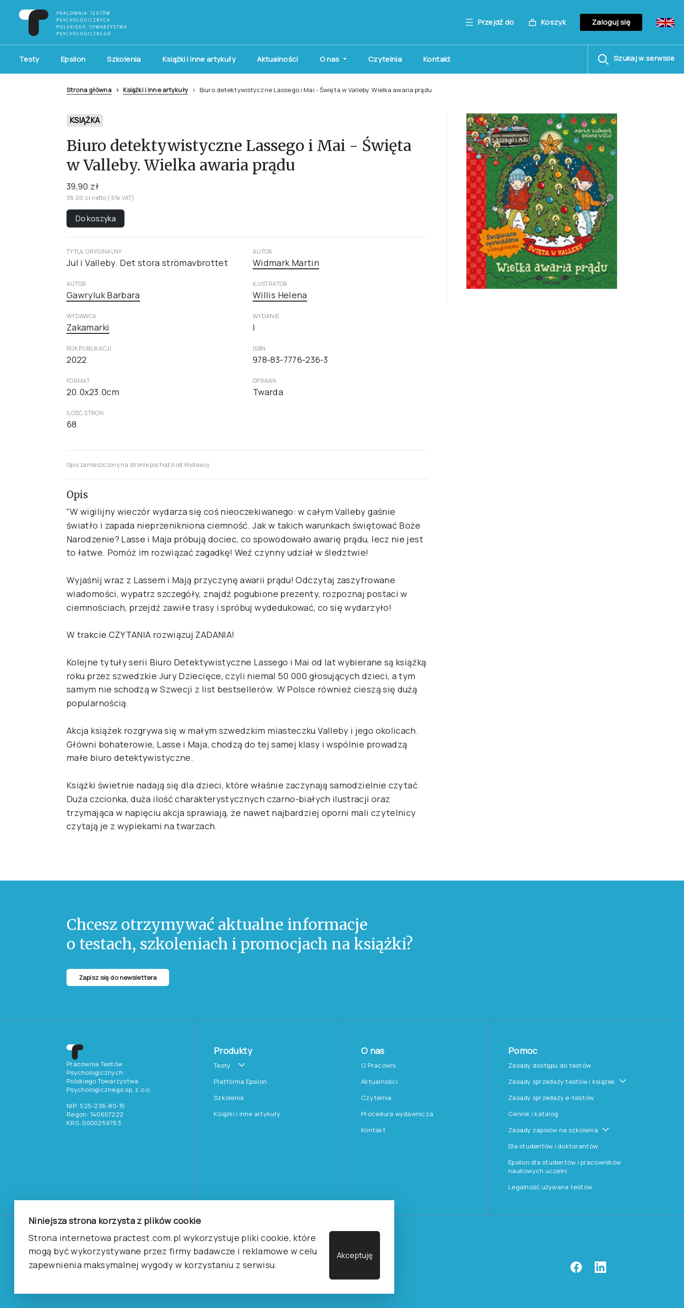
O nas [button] (330, 59)
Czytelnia (385, 59)
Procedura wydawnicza (397, 1113)
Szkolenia (124, 59)
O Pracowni (378, 1065)
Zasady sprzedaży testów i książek (561, 1081)
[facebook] (576, 1270)
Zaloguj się (611, 22)
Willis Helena (280, 295)
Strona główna (89, 89)
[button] (636, 59)
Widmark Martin (286, 262)
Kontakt (437, 59)
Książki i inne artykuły (199, 59)
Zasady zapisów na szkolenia (553, 1130)
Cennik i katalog (533, 1113)
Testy (29, 59)
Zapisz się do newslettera (118, 977)
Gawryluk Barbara (103, 295)
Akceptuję (354, 1255)
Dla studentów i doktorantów (553, 1146)
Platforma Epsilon (240, 1081)
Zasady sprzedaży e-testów (551, 1097)
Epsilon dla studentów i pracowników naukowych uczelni (564, 1166)
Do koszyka (96, 218)
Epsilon (73, 59)
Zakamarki (87, 327)
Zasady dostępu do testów (549, 1065)
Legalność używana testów (550, 1187)
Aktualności (277, 59)
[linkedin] (600, 1270)
